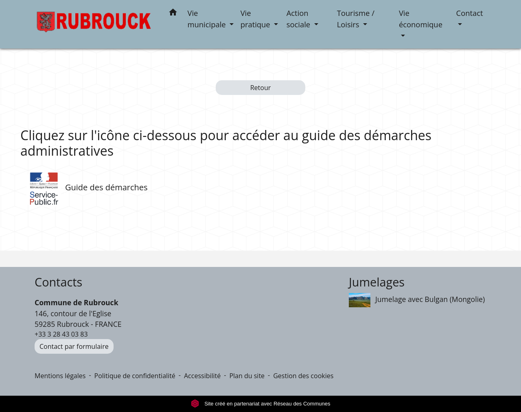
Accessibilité (202, 375)
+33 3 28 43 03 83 (61, 334)
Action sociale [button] (299, 18)
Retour (260, 87)
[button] (173, 13)
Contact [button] (469, 13)
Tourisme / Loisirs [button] (355, 18)
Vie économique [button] (420, 18)
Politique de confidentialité (134, 375)
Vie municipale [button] (208, 18)
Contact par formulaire (74, 346)
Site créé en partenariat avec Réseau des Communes (261, 404)
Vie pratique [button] (256, 18)
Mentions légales (60, 375)
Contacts (58, 282)
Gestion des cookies (303, 375)
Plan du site (247, 375)
